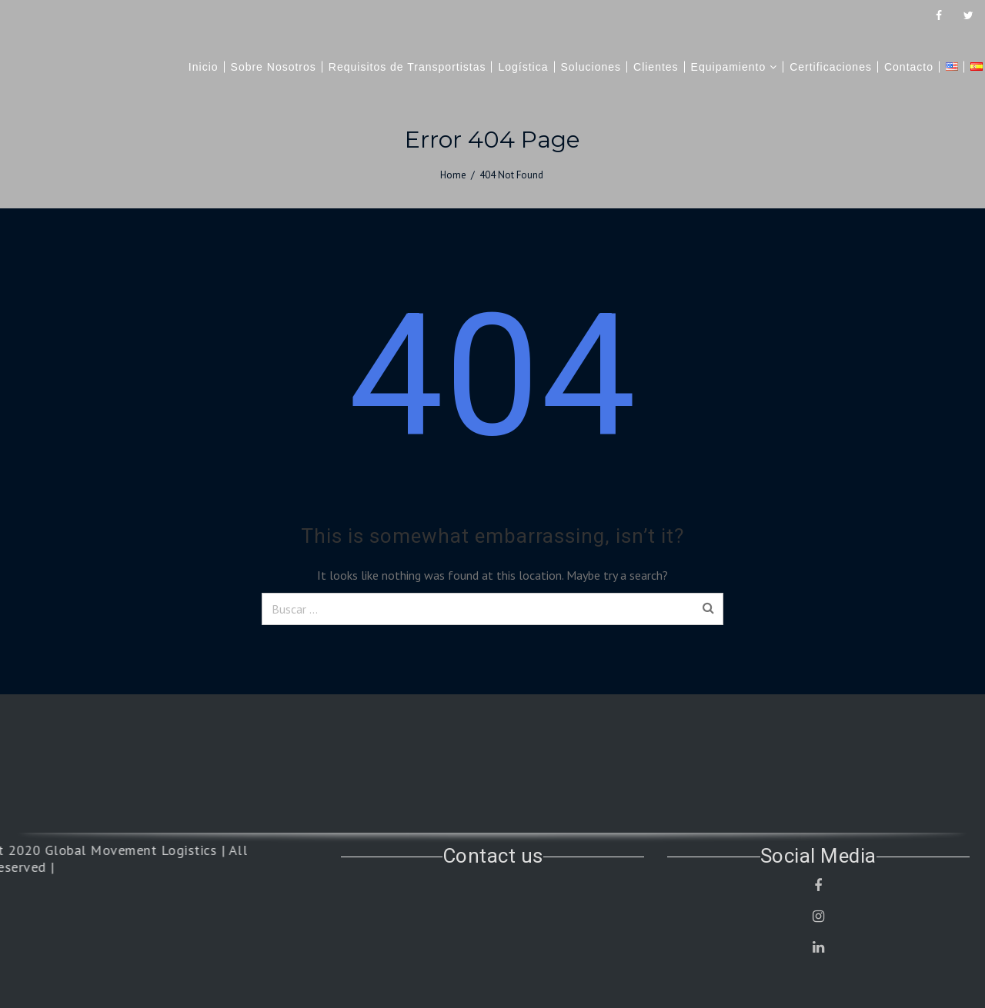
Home (453, 174)
